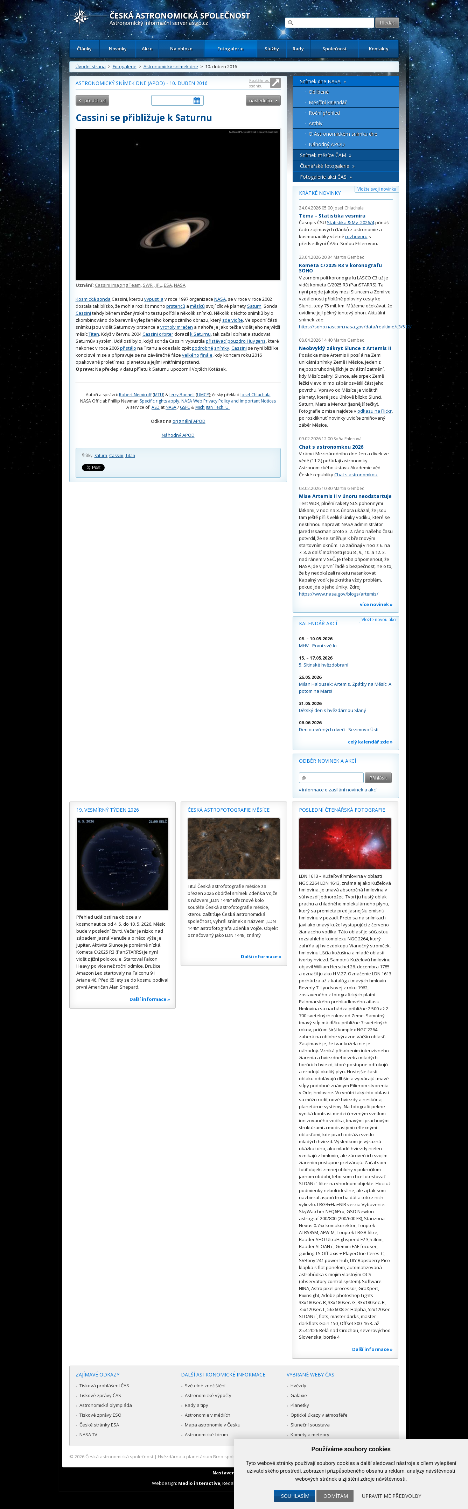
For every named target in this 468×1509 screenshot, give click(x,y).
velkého (190, 355)
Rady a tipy (196, 1405)
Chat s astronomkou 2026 (331, 446)
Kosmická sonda (93, 299)
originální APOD (189, 421)
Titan (94, 334)
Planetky (300, 1405)
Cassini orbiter (157, 334)
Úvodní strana (91, 66)
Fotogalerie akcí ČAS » (326, 176)
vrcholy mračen (176, 327)
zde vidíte (232, 320)
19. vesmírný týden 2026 (107, 809)
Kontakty (379, 48)
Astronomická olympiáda (105, 1405)
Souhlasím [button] (295, 1496)
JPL (159, 285)
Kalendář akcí (318, 623)
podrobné (202, 348)
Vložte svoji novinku (376, 189)
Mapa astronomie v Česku (212, 1425)
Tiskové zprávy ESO (100, 1415)
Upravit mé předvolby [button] (391, 1496)
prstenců (175, 306)
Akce (147, 48)
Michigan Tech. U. (212, 407)
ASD (156, 407)
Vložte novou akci (379, 619)
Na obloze (181, 48)
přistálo (128, 348)
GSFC (185, 407)
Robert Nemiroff (135, 395)
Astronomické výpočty (208, 1395)
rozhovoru (356, 236)
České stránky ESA (99, 1425)
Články (84, 48)
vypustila (153, 299)
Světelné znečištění (205, 1385)
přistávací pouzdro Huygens (236, 341)
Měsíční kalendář (328, 102)
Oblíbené (319, 91)
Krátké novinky (320, 193)
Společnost (334, 48)
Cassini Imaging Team (118, 285)
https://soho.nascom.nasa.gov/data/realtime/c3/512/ (355, 326)
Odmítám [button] (335, 1496)
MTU (158, 395)
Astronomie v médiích (207, 1415)
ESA (168, 285)
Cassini (83, 313)
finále (206, 355)
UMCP (203, 395)
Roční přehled (324, 112)
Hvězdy (298, 1385)
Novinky (118, 48)
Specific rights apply (159, 401)
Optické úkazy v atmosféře (319, 1415)
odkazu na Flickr (374, 411)
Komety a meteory (310, 1434)
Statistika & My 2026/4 (350, 222)
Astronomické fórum (206, 1434)
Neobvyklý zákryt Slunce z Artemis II (345, 348)
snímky (221, 348)
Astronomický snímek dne (171, 66)
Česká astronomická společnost (119, 1456)
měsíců (197, 306)
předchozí (95, 100)
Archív (315, 123)
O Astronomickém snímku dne (343, 133)
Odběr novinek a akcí (327, 760)
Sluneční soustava (310, 1425)
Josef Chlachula (255, 395)
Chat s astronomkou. (356, 474)
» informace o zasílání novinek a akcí (338, 789)
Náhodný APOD (178, 435)
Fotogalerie (230, 48)
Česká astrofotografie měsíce (229, 809)
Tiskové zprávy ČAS (100, 1395)
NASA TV (88, 1434)
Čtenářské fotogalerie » (327, 166)
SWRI (148, 285)
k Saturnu (200, 334)
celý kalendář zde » (370, 742)
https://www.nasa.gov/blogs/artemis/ (338, 594)
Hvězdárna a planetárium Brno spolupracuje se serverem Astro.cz (228, 1456)
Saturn (254, 306)
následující (260, 100)
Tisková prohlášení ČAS (104, 1385)
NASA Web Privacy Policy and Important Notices (228, 401)
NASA (180, 285)
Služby (272, 48)
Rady (298, 48)
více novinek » (376, 604)
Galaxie (299, 1395)
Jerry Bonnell (182, 395)
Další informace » (150, 999)
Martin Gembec (349, 257)
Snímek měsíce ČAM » (325, 155)
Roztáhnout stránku (260, 83)
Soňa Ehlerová (348, 439)
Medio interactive (199, 1483)
